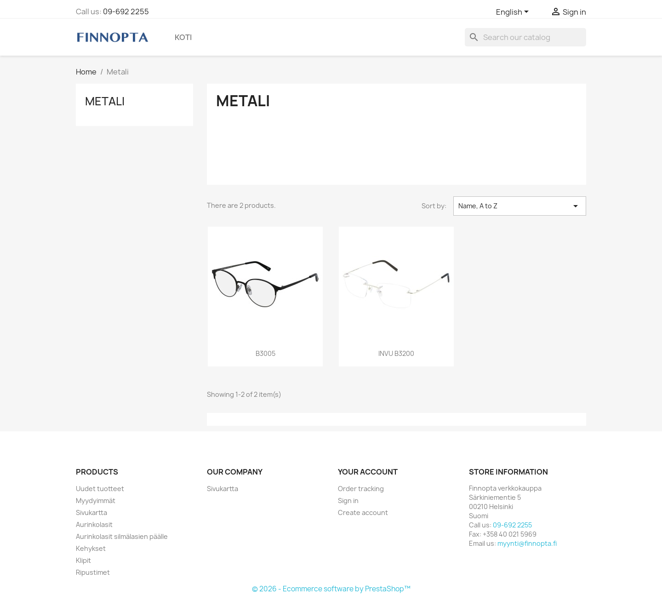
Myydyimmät (95, 500)
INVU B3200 (396, 353)
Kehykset (91, 548)
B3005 (265, 353)
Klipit (83, 560)
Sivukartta (91, 512)
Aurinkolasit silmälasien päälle (122, 536)
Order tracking (361, 488)
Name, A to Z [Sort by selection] (519, 206)
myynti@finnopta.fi (527, 543)
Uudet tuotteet (100, 488)
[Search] (525, 37)
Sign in (348, 500)
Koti (183, 37)
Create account (363, 512)
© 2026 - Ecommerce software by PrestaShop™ (331, 589)
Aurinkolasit (94, 524)
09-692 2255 (126, 11)
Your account (368, 472)
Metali (105, 101)
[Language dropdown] (514, 12)
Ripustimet (93, 572)
